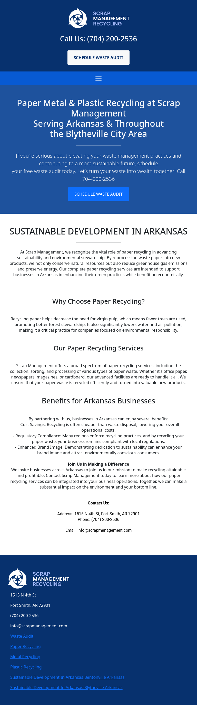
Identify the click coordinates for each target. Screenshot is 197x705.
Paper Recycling (25, 646)
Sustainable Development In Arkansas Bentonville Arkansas (67, 677)
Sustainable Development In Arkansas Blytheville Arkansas (66, 687)
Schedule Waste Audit (98, 57)
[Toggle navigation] (98, 78)
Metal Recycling (25, 656)
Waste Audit (21, 636)
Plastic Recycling (26, 667)
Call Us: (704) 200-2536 (98, 38)
